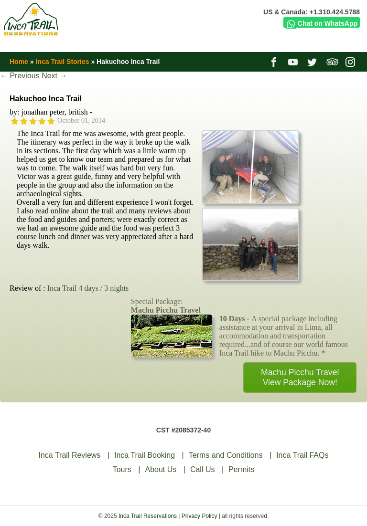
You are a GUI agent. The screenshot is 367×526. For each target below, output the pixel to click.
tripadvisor (332, 61)
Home (19, 61)
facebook (275, 61)
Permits (241, 469)
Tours (122, 469)
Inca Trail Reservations (148, 516)
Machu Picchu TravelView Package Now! (300, 377)
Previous (20, 76)
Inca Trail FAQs (302, 455)
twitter (313, 61)
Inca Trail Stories (62, 61)
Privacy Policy (199, 516)
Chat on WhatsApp (321, 23)
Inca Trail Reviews (70, 455)
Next (54, 76)
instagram (351, 61)
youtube (294, 61)
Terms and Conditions (226, 455)
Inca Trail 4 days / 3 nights (88, 288)
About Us (160, 469)
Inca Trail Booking (144, 455)
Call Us (202, 469)
